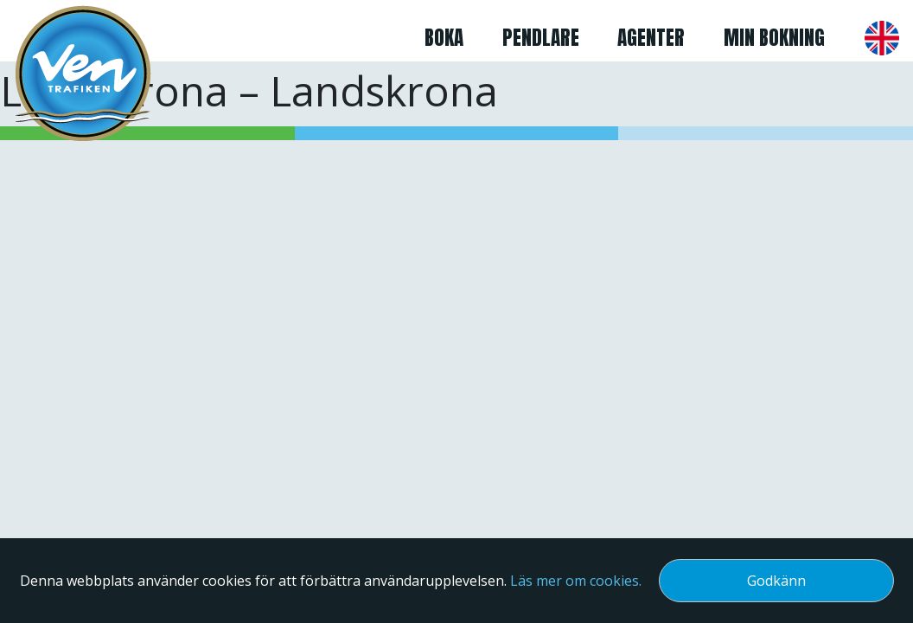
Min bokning (774, 37)
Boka (444, 37)
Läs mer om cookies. (576, 580)
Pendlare (540, 37)
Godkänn (776, 580)
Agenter (651, 37)
